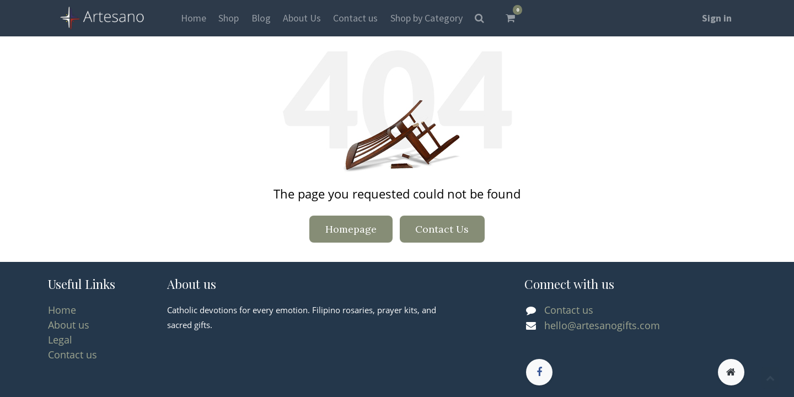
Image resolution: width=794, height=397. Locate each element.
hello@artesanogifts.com (602, 325)
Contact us (72, 354)
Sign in (717, 18)
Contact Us (442, 229)
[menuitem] (193, 18)
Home (62, 309)
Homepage (351, 229)
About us (68, 324)
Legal (60, 339)
